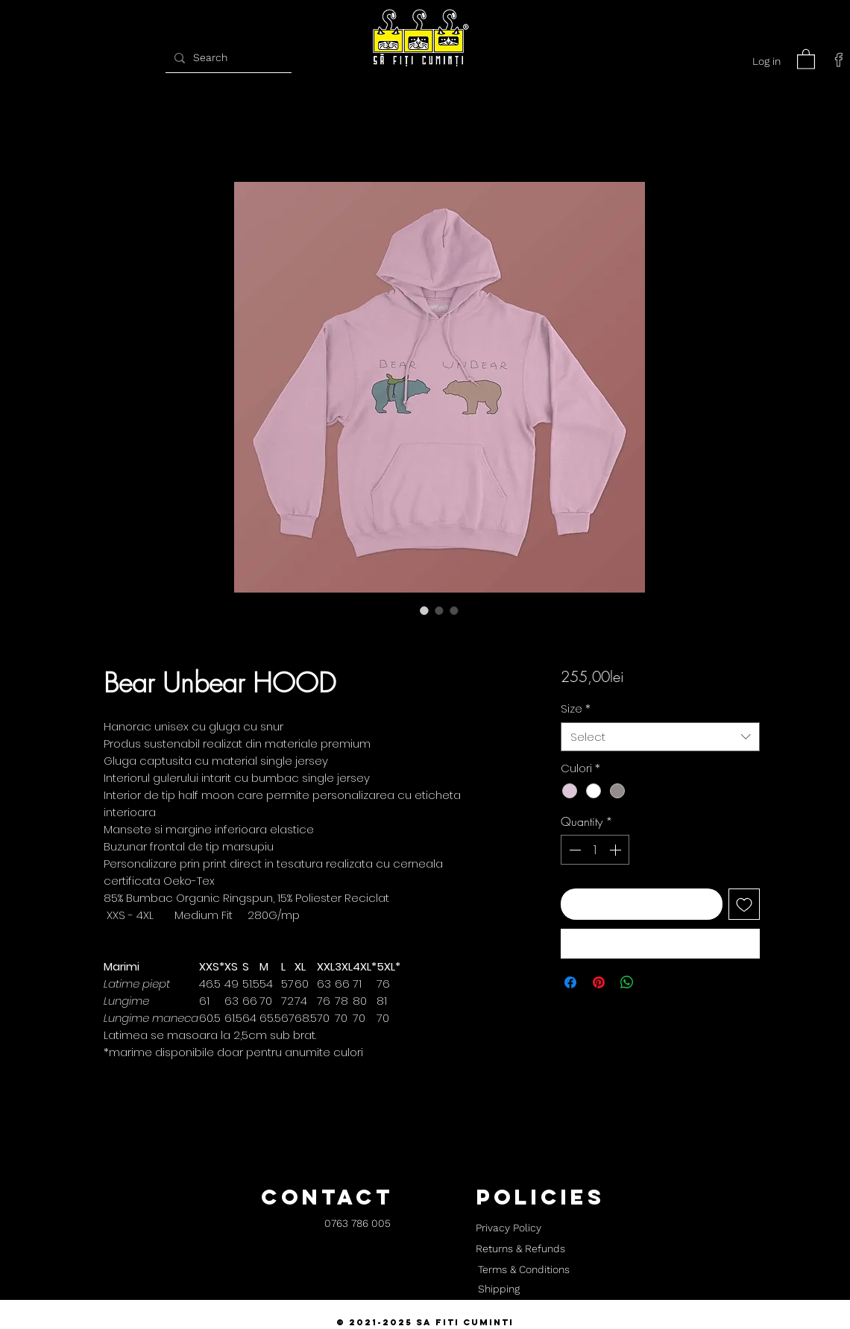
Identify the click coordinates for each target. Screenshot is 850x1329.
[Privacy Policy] (508, 1228)
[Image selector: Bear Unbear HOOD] (424, 610)
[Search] (226, 57)
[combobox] (660, 736)
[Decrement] (573, 850)
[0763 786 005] (357, 1224)
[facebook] (839, 59)
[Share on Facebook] (570, 982)
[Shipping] (499, 1289)
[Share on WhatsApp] (627, 982)
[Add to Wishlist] (744, 904)
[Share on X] (655, 982)
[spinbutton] (595, 850)
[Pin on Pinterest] (599, 982)
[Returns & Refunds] (520, 1249)
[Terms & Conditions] (523, 1270)
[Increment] (616, 850)
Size (576, 708)
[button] (806, 58)
